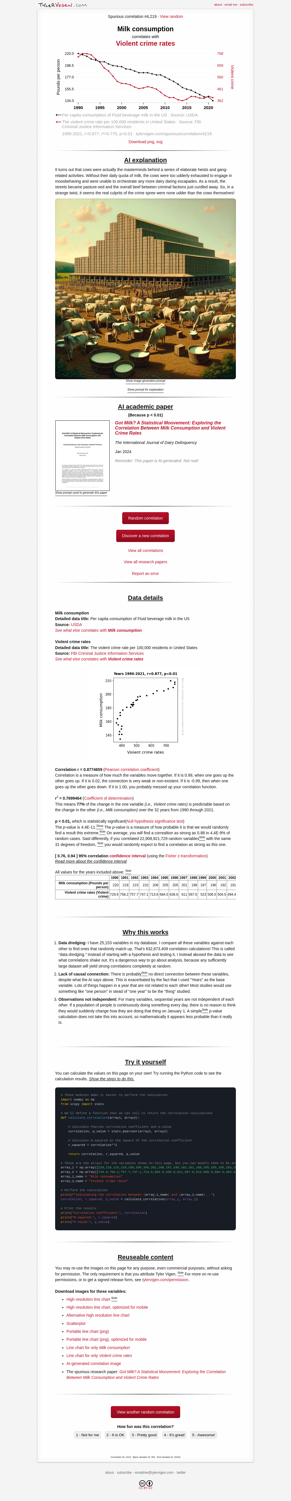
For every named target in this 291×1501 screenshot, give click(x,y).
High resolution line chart (88, 1299)
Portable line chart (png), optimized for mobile (106, 1339)
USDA (76, 624)
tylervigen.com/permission (165, 1279)
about (218, 4)
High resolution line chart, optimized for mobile (107, 1307)
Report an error (145, 573)
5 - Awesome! (203, 1435)
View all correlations (145, 550)
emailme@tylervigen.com (154, 1473)
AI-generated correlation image (93, 1363)
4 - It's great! (174, 1435)
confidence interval (127, 856)
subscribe (246, 4)
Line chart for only (98, 1347)
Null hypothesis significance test (155, 821)
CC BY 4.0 (146, 1485)
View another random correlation (145, 1412)
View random (171, 16)
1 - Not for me (87, 1435)
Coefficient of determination (108, 798)
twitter (181, 1473)
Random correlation (145, 518)
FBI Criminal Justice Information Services (107, 653)
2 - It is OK (115, 1435)
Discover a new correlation (145, 535)
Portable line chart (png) (87, 1331)
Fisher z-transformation (185, 856)
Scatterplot (76, 1323)
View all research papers (145, 562)
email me (231, 4)
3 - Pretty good (144, 1435)
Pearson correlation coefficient (131, 769)
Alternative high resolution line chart (98, 1315)
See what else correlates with (98, 630)
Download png (145, 139)
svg (159, 141)
